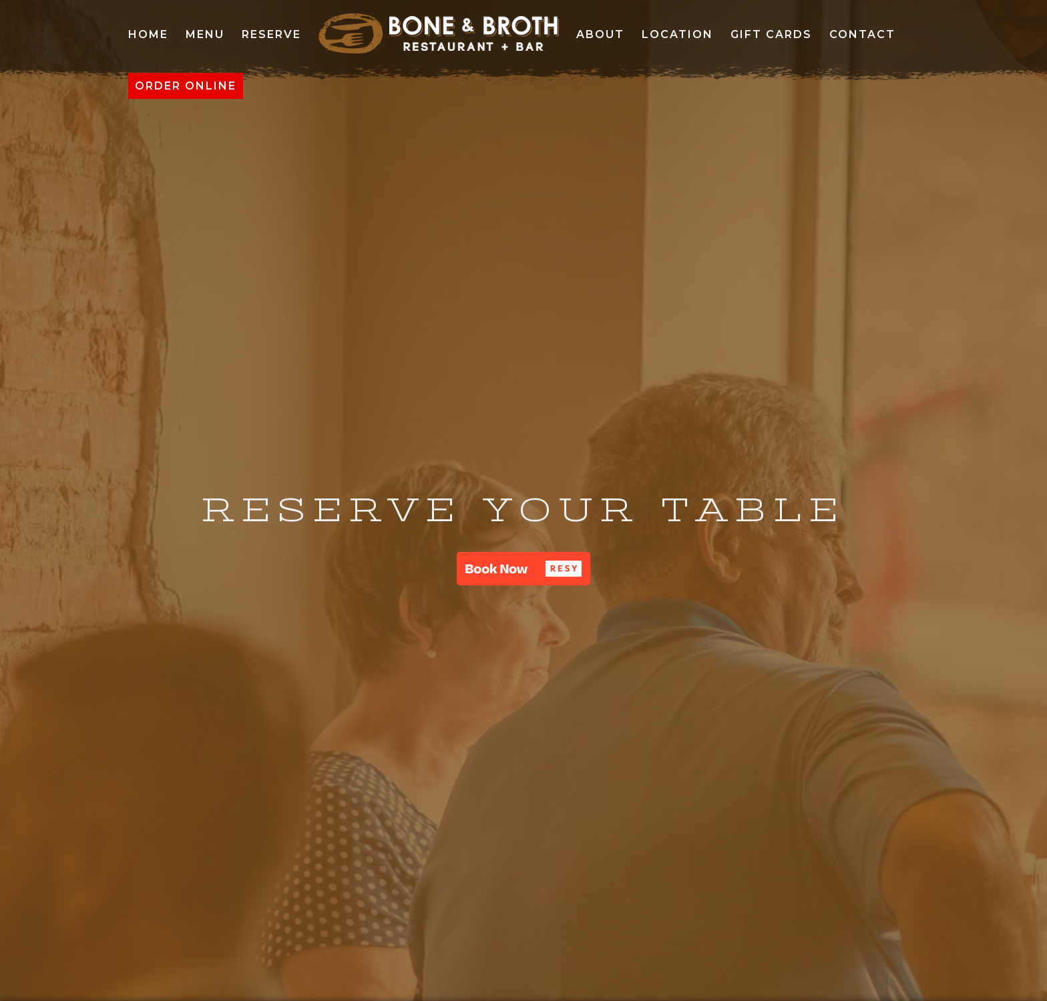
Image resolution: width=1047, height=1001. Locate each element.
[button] (523, 568)
